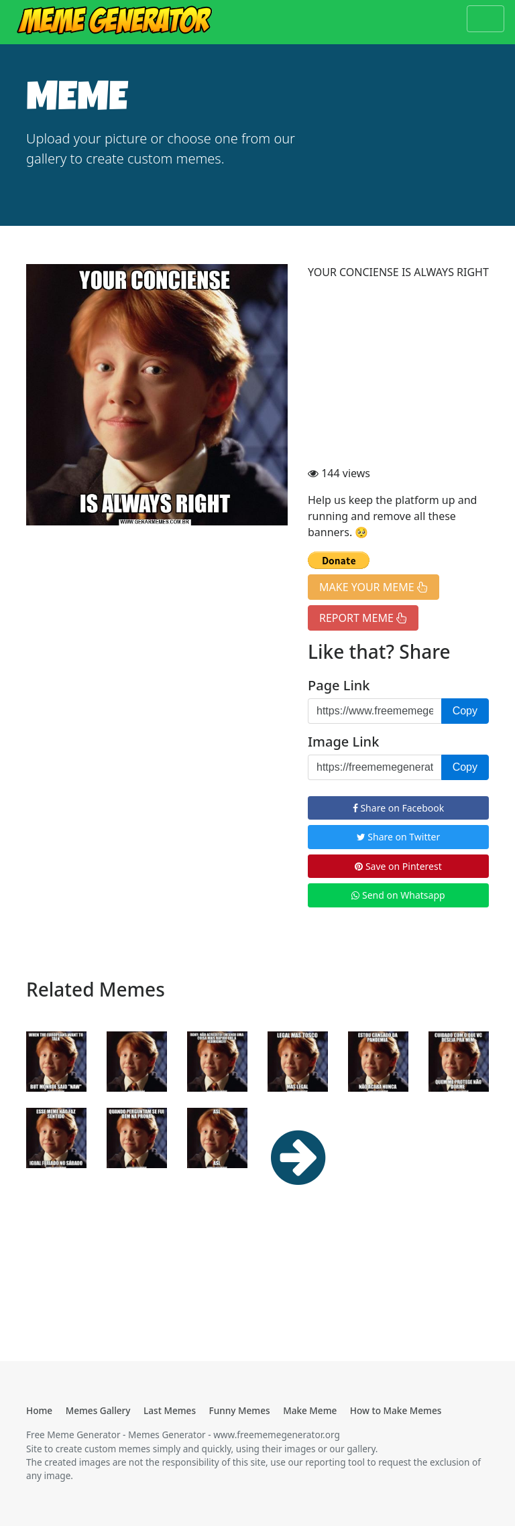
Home (39, 1410)
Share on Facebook (398, 808)
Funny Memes (239, 1410)
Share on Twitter (399, 836)
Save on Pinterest (398, 866)
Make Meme (310, 1410)
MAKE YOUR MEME (373, 587)
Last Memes (170, 1410)
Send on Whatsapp (398, 895)
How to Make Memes (396, 1410)
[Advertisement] (398, 374)
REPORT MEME (363, 618)
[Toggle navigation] (485, 18)
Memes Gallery (98, 1410)
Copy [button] (465, 710)
